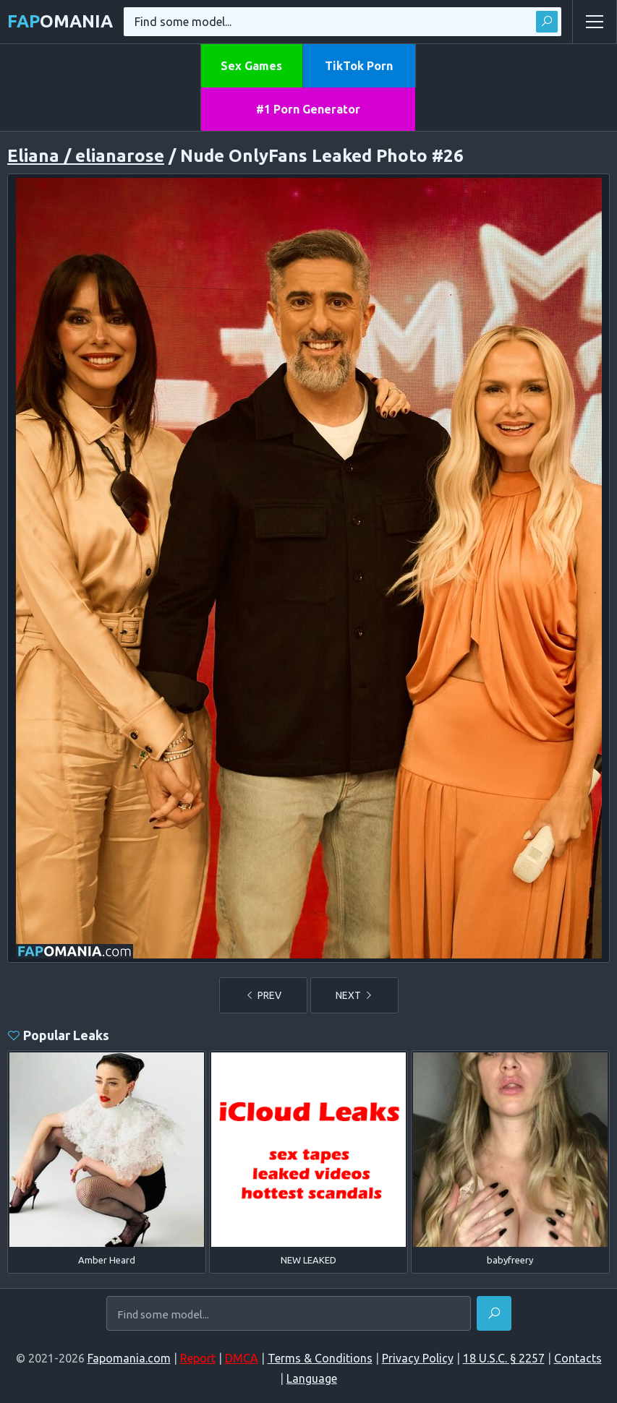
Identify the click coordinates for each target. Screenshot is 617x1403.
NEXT (354, 995)
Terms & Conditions (320, 1358)
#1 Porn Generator (308, 109)
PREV (263, 995)
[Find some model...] (288, 1314)
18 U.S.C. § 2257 (504, 1358)
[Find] (494, 1313)
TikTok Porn (359, 65)
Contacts (578, 1358)
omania (60, 21)
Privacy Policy (418, 1358)
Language (311, 1378)
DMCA (241, 1358)
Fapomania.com (129, 1358)
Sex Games (251, 65)
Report (198, 1358)
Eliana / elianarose (85, 156)
